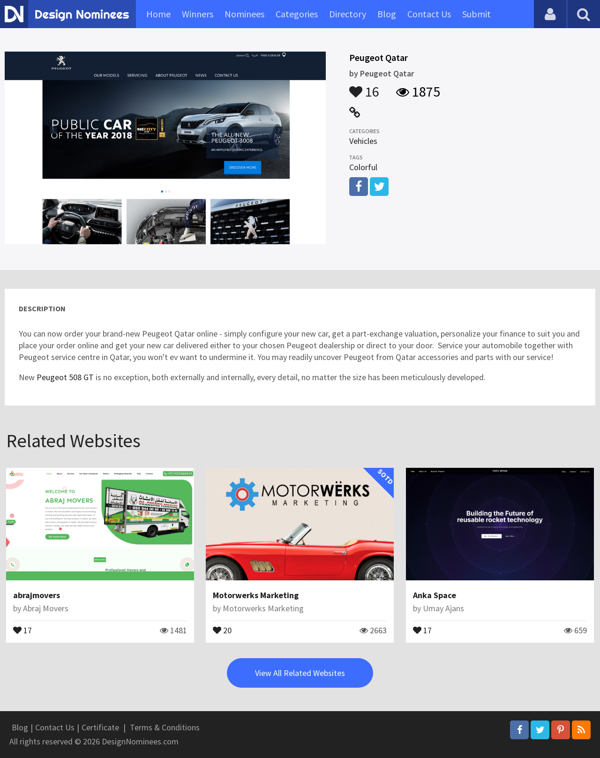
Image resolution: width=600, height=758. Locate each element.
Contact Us (429, 14)
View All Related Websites (300, 673)
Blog (386, 14)
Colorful (363, 167)
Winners (197, 14)
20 (222, 629)
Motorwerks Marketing (256, 595)
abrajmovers (36, 595)
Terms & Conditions (165, 727)
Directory (347, 14)
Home (158, 14)
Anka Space (434, 595)
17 (22, 629)
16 (364, 87)
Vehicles (363, 140)
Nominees (244, 14)
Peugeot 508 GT (65, 377)
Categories (297, 14)
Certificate (100, 727)
